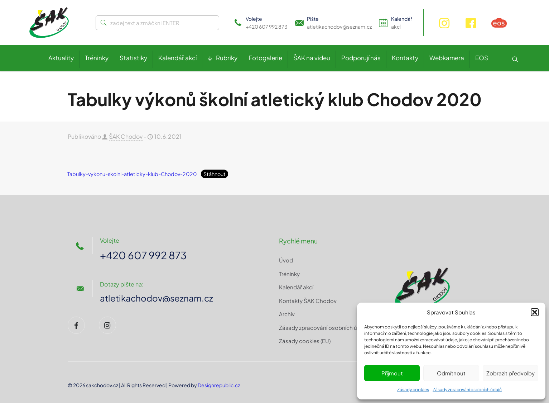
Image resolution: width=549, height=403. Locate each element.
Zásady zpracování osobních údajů (467, 389)
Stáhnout (214, 174)
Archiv (287, 313)
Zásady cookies (413, 389)
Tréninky (289, 273)
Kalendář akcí (296, 287)
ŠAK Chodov (126, 136)
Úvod (286, 260)
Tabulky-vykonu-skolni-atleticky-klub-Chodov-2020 (132, 174)
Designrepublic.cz (219, 385)
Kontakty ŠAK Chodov (308, 300)
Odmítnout (451, 373)
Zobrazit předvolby (510, 373)
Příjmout (392, 373)
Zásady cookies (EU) (305, 340)
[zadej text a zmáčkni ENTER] (158, 22)
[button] (534, 312)
